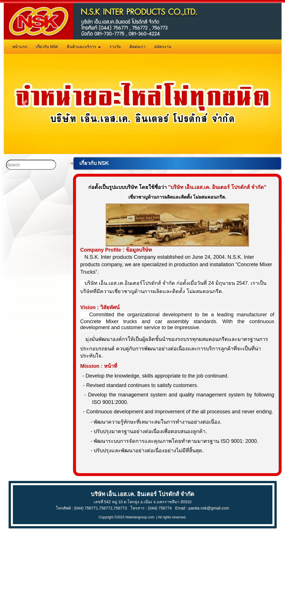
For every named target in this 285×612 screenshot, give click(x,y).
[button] (23, 104)
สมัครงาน (162, 46)
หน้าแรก (19, 46)
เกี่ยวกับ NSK (47, 46)
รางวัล (115, 46)
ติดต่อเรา (137, 46)
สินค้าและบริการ (84, 46)
